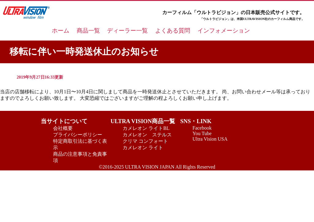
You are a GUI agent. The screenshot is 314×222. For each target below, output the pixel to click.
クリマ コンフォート (145, 141)
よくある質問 (172, 30)
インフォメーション (223, 30)
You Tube (202, 133)
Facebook (202, 127)
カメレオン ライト (143, 147)
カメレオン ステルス (147, 134)
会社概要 (63, 128)
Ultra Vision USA (210, 139)
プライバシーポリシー (77, 134)
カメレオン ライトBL (146, 128)
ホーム (60, 30)
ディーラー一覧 (127, 30)
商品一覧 (88, 30)
